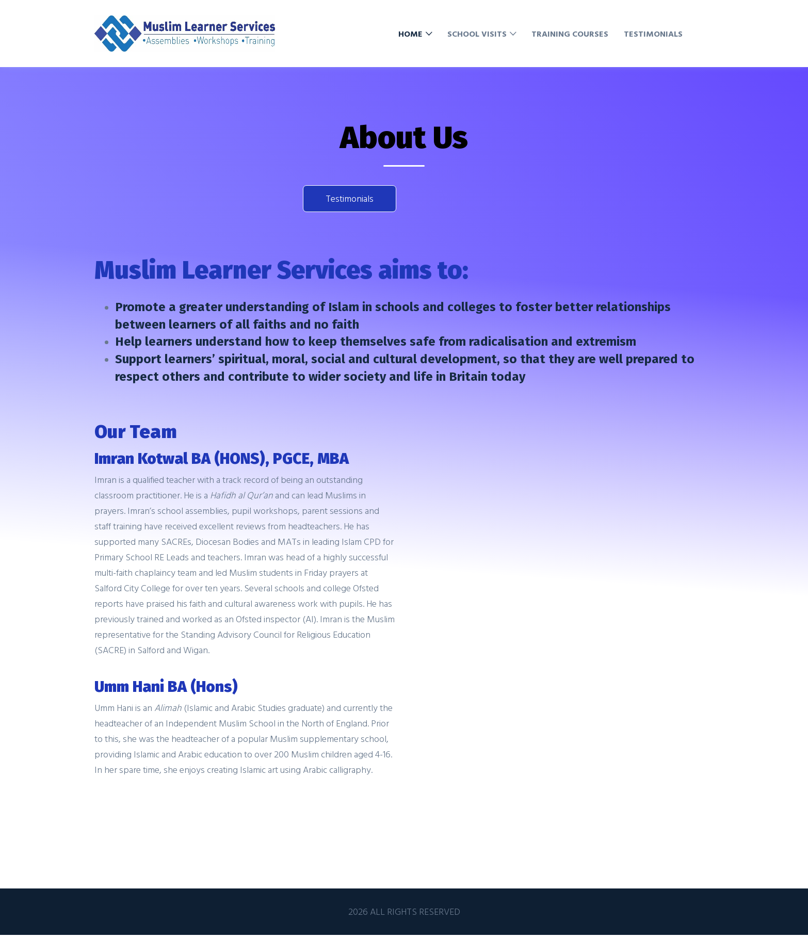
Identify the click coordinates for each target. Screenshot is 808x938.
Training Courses (569, 33)
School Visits (477, 33)
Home (410, 33)
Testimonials (653, 33)
